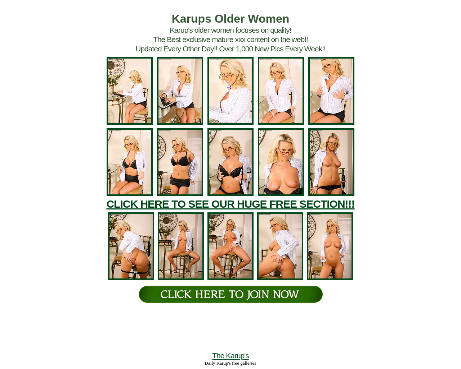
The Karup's (230, 355)
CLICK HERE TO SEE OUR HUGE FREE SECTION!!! (230, 204)
